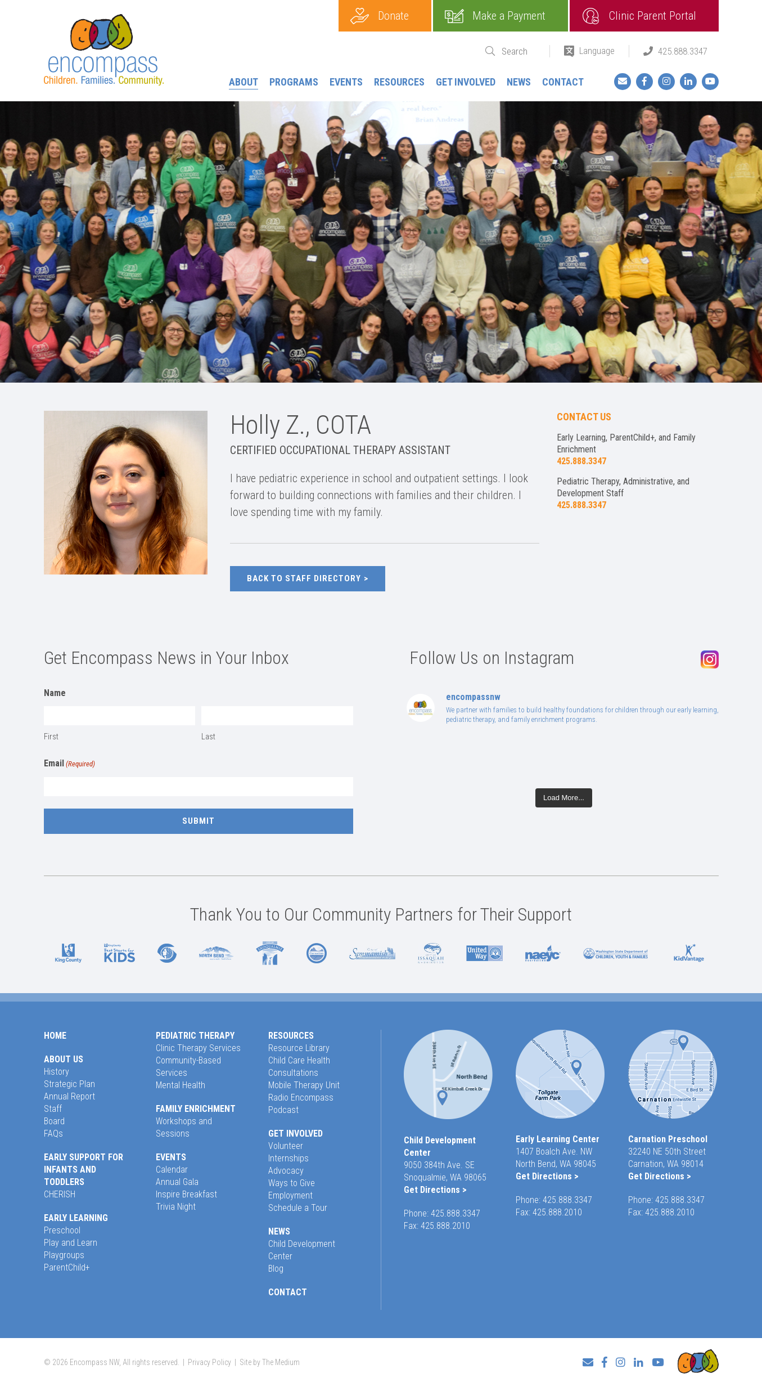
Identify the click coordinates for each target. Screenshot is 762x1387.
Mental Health (180, 1085)
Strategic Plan (69, 1084)
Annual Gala (177, 1182)
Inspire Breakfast (186, 1194)
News (519, 82)
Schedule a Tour (297, 1207)
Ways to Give (291, 1183)
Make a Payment (508, 16)
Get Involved (465, 82)
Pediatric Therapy (195, 1035)
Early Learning (76, 1218)
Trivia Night (176, 1206)
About (243, 82)
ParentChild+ (67, 1267)
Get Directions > (435, 1189)
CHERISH (59, 1194)
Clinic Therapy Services (198, 1048)
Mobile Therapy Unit (304, 1085)
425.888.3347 (682, 51)
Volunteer (285, 1146)
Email (69, 764)
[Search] (518, 51)
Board (54, 1121)
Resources (399, 82)
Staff (53, 1108)
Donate (393, 16)
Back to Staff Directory (304, 578)
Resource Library (299, 1048)
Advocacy (286, 1170)
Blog (275, 1268)
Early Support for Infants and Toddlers (83, 1169)
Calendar (172, 1169)
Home (55, 1035)
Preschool (62, 1230)
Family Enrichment (196, 1108)
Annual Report (69, 1096)
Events (346, 82)
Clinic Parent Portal (652, 16)
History (56, 1071)
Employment (290, 1195)
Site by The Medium (270, 1362)
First (51, 736)
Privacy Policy (209, 1362)
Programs (293, 82)
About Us (63, 1059)
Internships (288, 1158)
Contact (563, 82)
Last (208, 736)
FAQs (53, 1133)
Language (597, 50)
